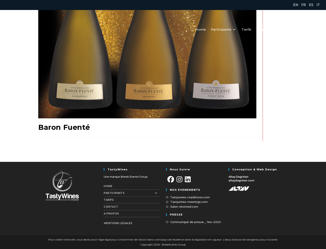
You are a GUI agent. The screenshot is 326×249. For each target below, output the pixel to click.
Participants (132, 193)
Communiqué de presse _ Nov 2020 (195, 222)
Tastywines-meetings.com (189, 201)
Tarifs (109, 199)
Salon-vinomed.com (184, 206)
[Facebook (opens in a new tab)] (299, 29)
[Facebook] (170, 179)
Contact (111, 206)
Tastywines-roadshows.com (190, 197)
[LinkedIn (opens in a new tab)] (317, 29)
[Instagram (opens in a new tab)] (308, 29)
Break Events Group (134, 176)
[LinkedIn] (188, 179)
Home (108, 186)
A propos (111, 213)
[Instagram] (179, 179)
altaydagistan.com (241, 180)
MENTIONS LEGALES (118, 223)
